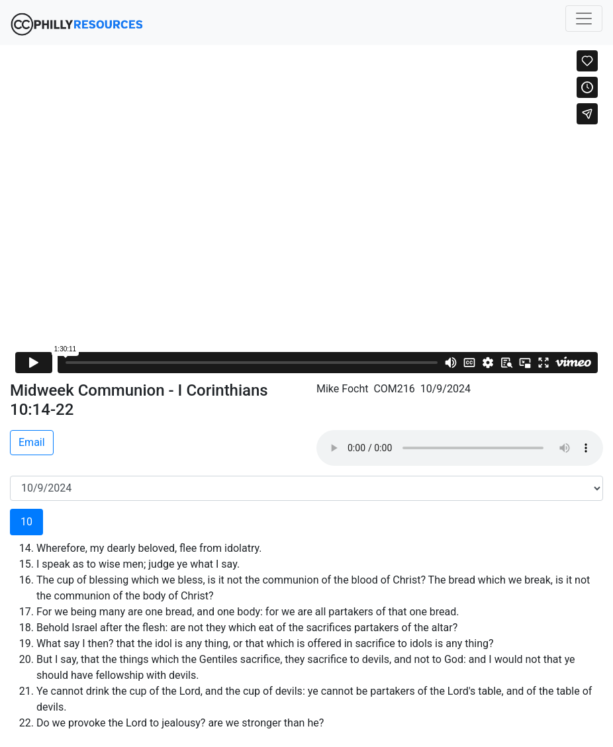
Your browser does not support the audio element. (459, 448)
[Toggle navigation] (583, 18)
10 (26, 521)
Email (32, 442)
